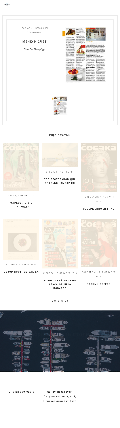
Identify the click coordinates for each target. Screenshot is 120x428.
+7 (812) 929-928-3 (20, 391)
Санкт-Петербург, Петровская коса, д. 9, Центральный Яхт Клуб (60, 396)
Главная (25, 28)
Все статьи (60, 300)
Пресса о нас (41, 28)
